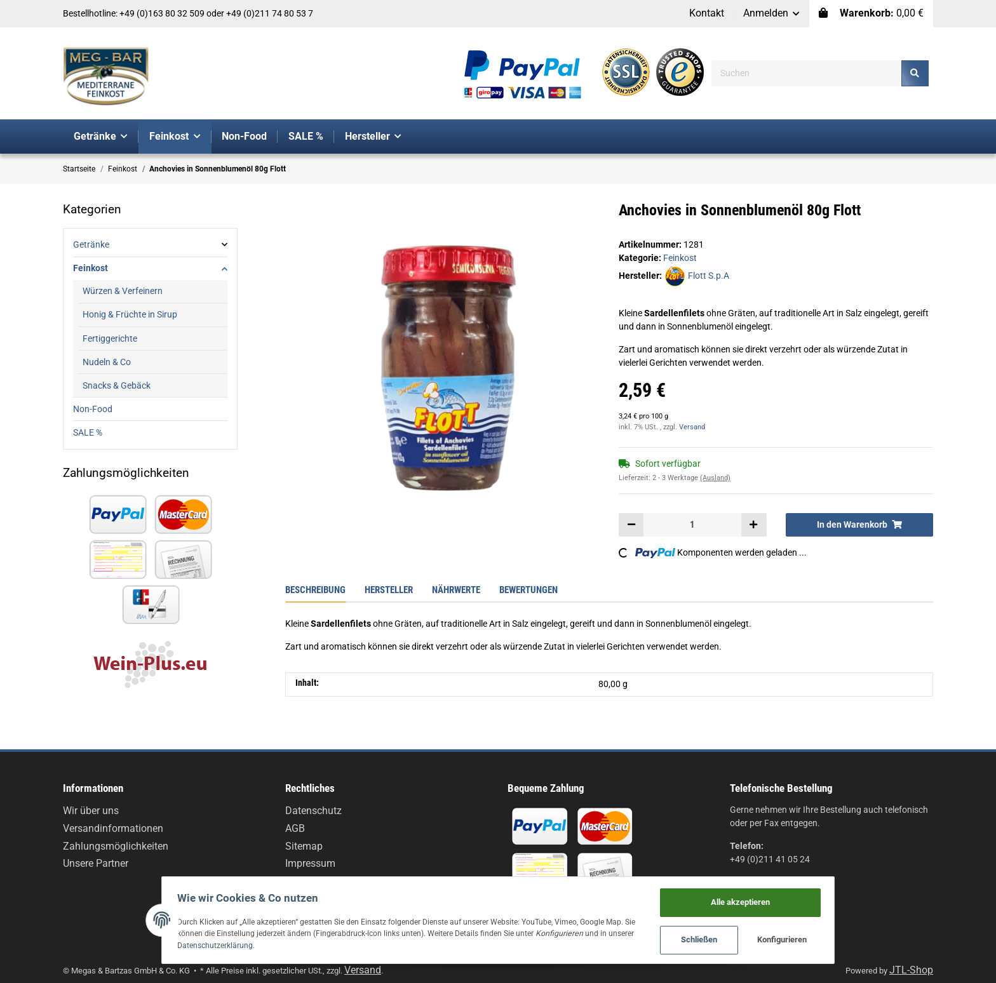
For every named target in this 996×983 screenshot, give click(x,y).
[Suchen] (806, 73)
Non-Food (92, 409)
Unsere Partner (95, 863)
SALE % (87, 432)
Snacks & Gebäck (117, 385)
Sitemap (304, 846)
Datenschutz (313, 811)
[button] (772, 13)
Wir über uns (91, 811)
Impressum (310, 863)
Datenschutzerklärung (200, 944)
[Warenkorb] (871, 13)
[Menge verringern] (631, 524)
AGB (295, 828)
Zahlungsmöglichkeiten (115, 846)
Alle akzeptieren (757, 899)
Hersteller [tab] (389, 590)
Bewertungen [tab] (528, 590)
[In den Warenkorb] (860, 524)
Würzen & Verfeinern (123, 291)
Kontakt (706, 13)
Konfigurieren (799, 939)
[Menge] (692, 524)
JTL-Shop (911, 970)
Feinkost (680, 258)
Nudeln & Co (107, 362)
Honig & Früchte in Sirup (130, 314)
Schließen (716, 939)
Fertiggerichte (110, 338)
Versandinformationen (113, 828)
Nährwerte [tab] (456, 590)
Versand (692, 427)
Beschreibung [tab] (315, 590)
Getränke (91, 244)
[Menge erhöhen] (753, 524)
